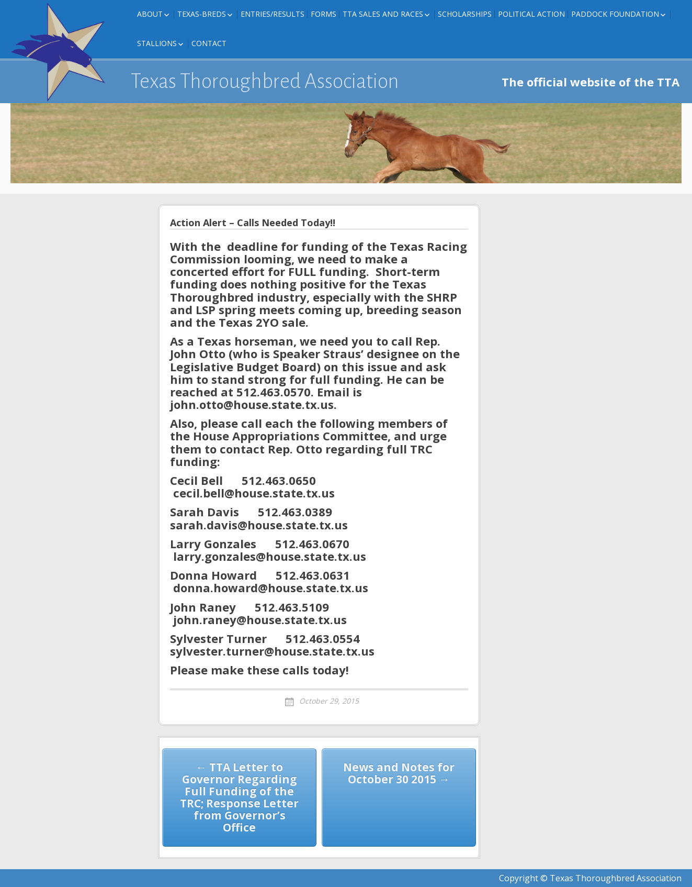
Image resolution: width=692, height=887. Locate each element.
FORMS (323, 14)
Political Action (531, 14)
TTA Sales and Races (383, 14)
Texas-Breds (201, 14)
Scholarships (465, 14)
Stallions (157, 43)
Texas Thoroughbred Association (265, 81)
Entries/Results (272, 14)
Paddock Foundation (615, 14)
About (150, 14)
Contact (208, 43)
